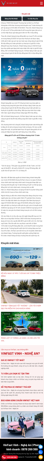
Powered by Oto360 (31, 457)
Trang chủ (17, 14)
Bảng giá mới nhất (11, 19)
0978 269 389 (12, 457)
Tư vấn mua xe (33, 19)
